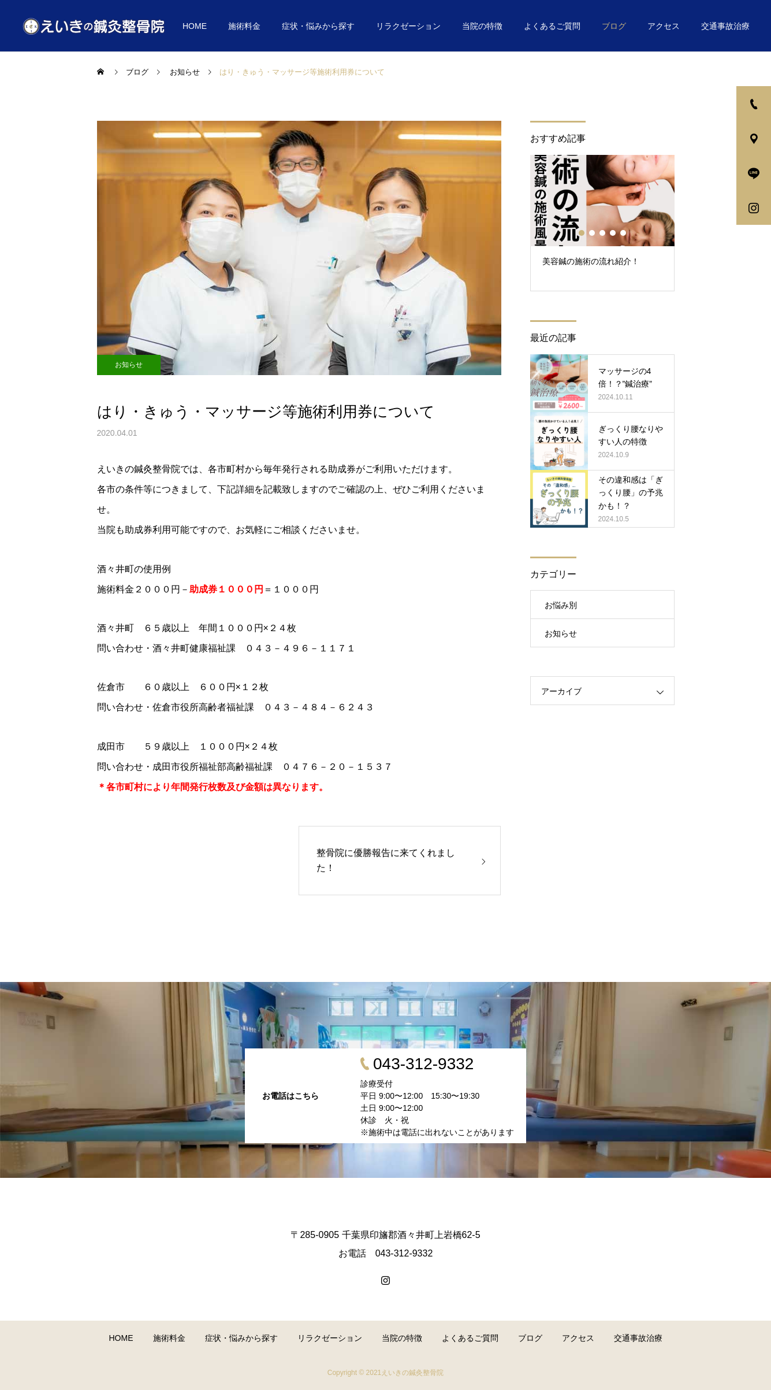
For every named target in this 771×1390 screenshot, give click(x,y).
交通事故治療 (725, 26)
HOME (194, 26)
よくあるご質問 (552, 26)
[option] (602, 223)
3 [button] (602, 233)
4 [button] (613, 233)
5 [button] (623, 233)
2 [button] (592, 233)
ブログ (614, 26)
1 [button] (582, 233)
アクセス (663, 26)
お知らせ (129, 365)
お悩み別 (561, 605)
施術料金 (244, 26)
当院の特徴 (482, 26)
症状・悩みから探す (318, 26)
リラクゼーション (408, 26)
